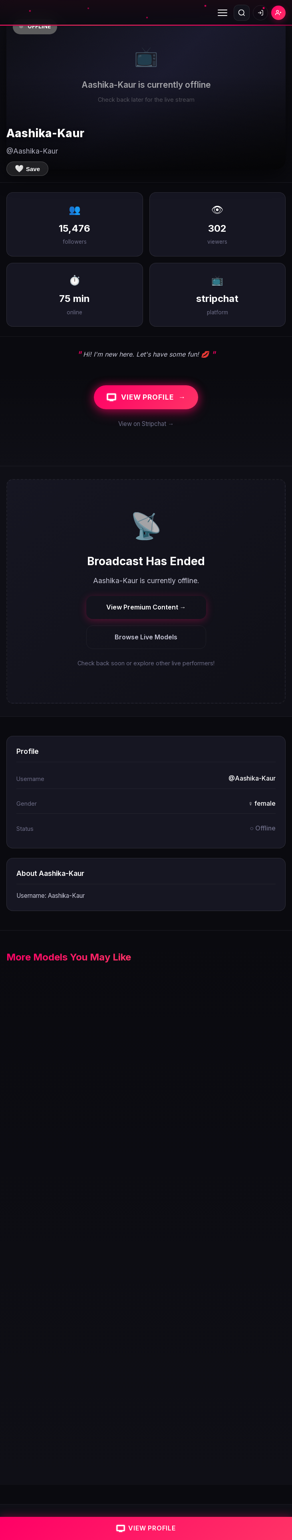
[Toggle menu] (222, 13)
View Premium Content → (146, 607)
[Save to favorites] (27, 169)
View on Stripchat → (146, 424)
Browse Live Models (146, 637)
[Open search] (242, 13)
